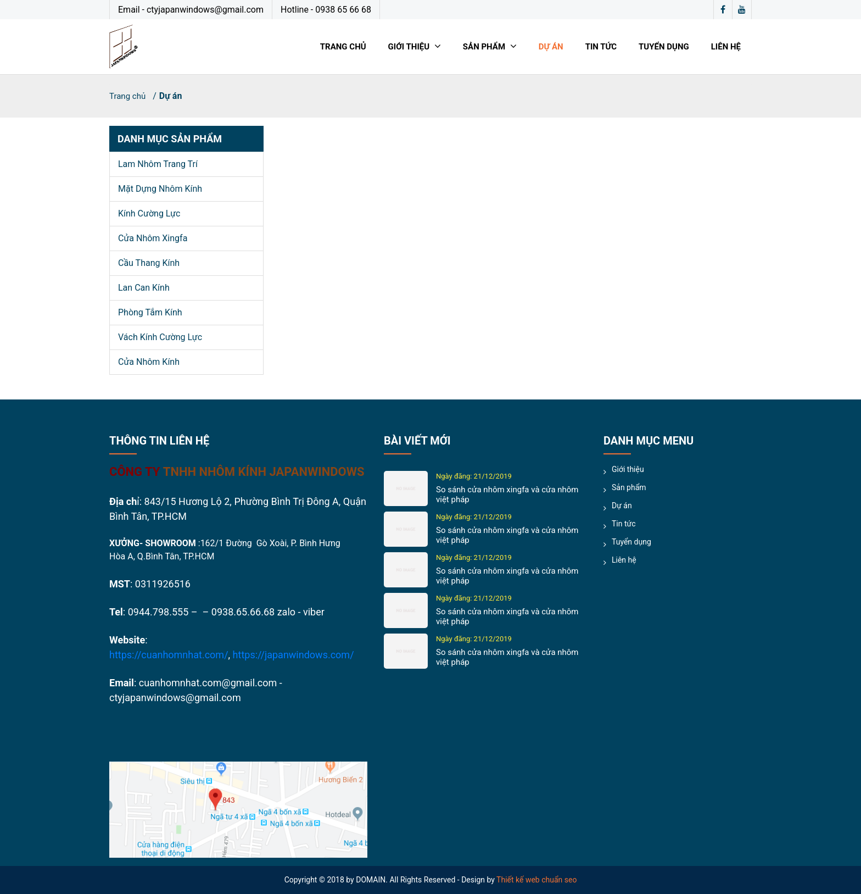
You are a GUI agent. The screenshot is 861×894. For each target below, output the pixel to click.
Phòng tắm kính (150, 312)
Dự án (551, 47)
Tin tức (601, 47)
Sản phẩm (490, 46)
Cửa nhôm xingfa (152, 238)
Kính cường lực (149, 213)
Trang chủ (343, 47)
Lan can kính (144, 287)
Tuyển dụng (664, 47)
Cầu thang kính (149, 263)
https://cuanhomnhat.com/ (168, 654)
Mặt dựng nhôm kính (160, 189)
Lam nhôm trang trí (158, 164)
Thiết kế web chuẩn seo (536, 879)
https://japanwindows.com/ (293, 654)
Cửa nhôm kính (149, 362)
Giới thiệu (414, 46)
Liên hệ (726, 47)
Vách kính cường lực (160, 337)
